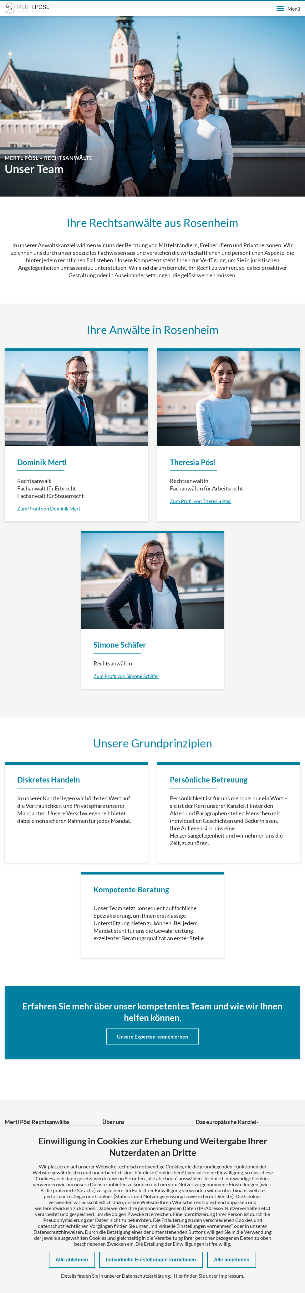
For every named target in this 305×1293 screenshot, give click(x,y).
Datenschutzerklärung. (146, 1276)
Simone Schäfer (120, 644)
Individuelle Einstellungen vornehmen (151, 1259)
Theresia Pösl (192, 462)
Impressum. (231, 1276)
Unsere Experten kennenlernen (152, 1036)
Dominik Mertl (42, 462)
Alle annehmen (232, 1259)
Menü (288, 9)
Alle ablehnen (72, 1259)
